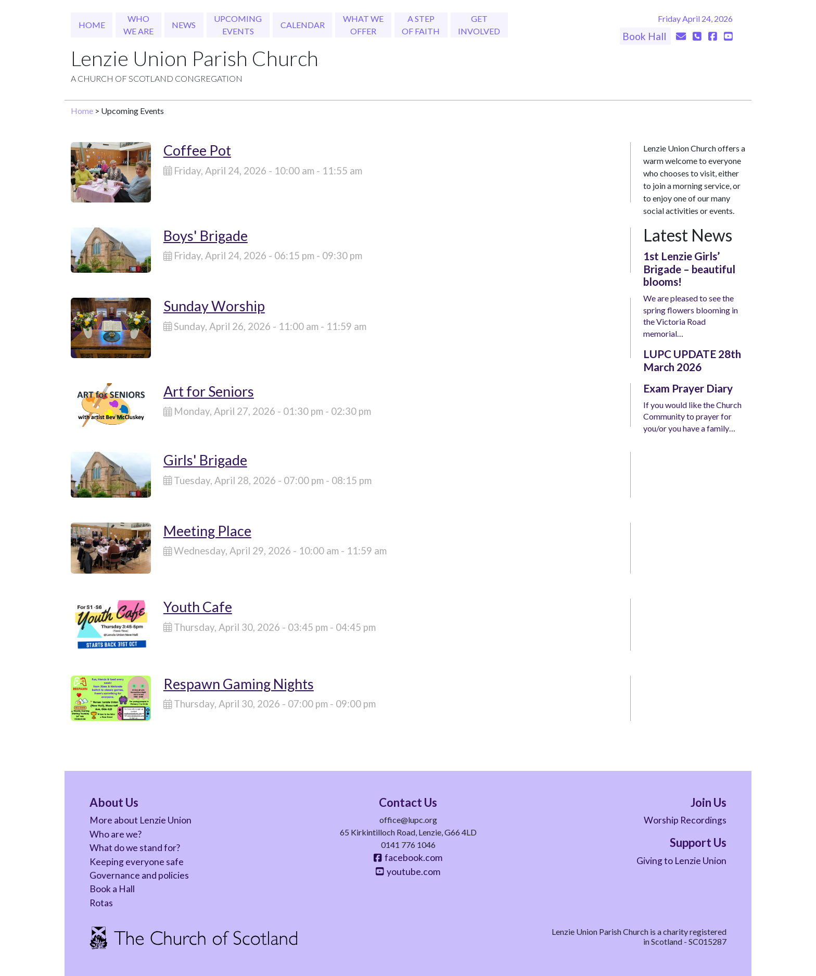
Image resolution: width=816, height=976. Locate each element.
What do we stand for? (135, 847)
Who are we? (116, 834)
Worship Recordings (685, 820)
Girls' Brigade (205, 459)
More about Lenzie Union (141, 820)
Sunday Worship (214, 305)
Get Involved (479, 25)
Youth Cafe (197, 606)
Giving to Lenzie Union (681, 860)
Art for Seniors (208, 391)
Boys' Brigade (205, 235)
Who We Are (138, 25)
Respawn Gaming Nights (238, 683)
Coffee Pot (197, 150)
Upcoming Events (238, 25)
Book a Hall (112, 888)
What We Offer (363, 25)
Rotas (101, 902)
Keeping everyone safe (137, 861)
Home (92, 25)
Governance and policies (139, 875)
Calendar (302, 25)
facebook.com (408, 857)
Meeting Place (207, 530)
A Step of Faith (421, 25)
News (184, 25)
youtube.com (408, 871)
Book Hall (645, 36)
